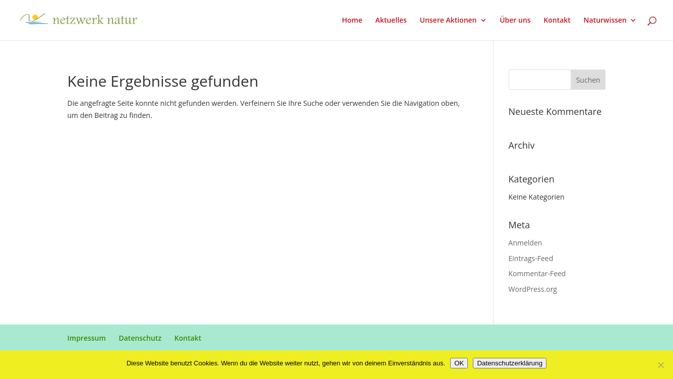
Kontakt (557, 21)
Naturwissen (605, 21)
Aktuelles (390, 21)
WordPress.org (533, 289)
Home (352, 21)
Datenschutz (139, 338)
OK (459, 363)
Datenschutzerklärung (509, 363)
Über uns (515, 21)
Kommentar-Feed (537, 273)
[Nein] (660, 365)
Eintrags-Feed (531, 258)
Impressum (87, 338)
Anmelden (525, 242)
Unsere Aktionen (447, 21)
